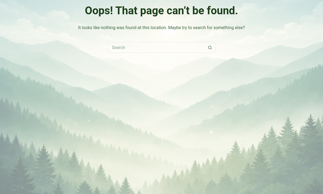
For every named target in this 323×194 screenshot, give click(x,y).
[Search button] (210, 47)
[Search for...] (156, 47)
